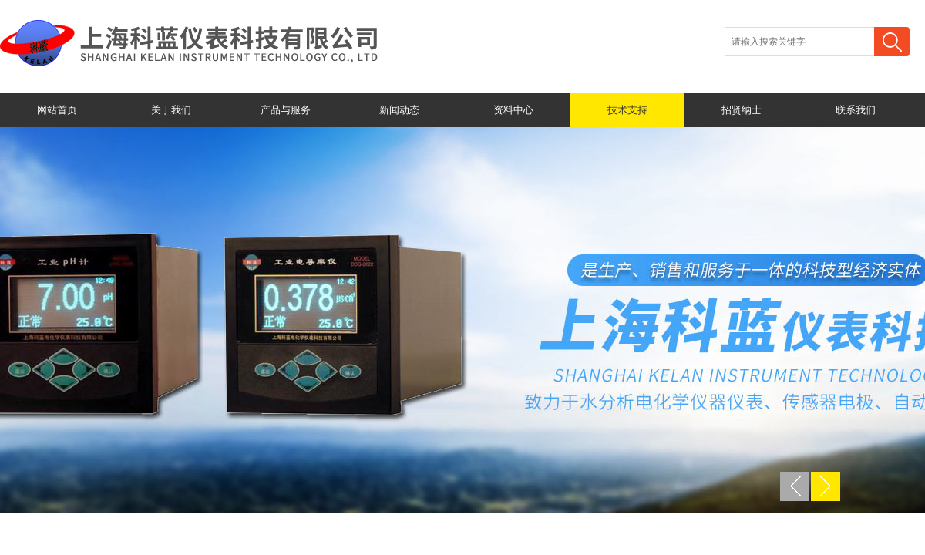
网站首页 (57, 110)
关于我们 (171, 110)
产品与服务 (286, 110)
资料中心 (513, 110)
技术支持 (627, 110)
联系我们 (856, 110)
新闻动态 (399, 110)
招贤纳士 (742, 110)
